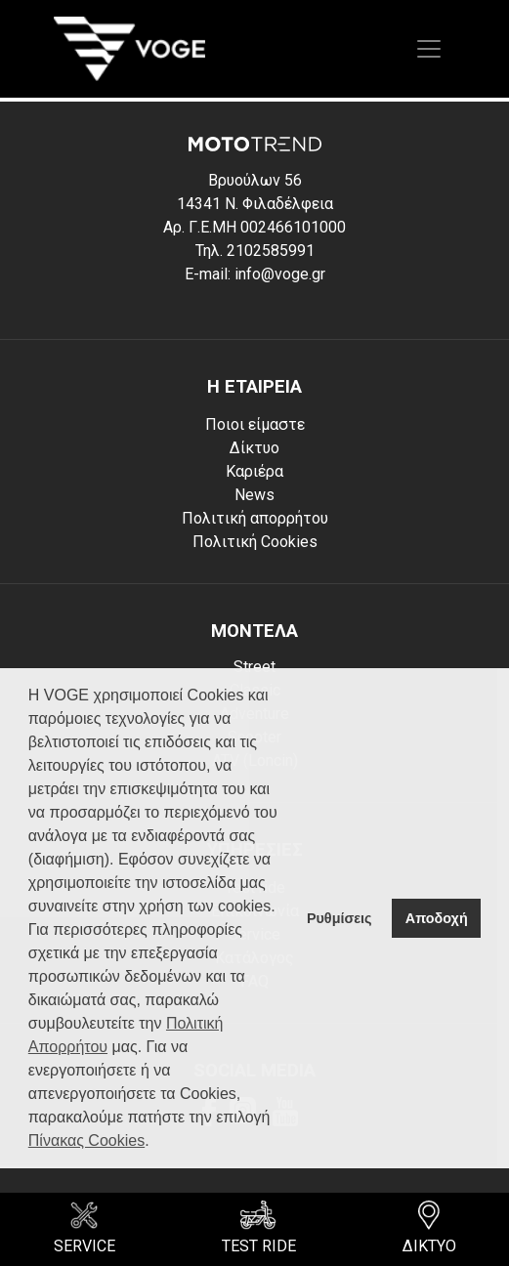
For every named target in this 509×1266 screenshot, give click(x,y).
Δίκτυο (254, 448)
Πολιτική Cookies (255, 541)
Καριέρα (254, 471)
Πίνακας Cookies (86, 1140)
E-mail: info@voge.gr (255, 274)
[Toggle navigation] (429, 48)
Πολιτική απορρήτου (255, 518)
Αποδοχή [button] (436, 918)
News (254, 494)
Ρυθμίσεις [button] (339, 918)
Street (254, 666)
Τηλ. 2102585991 (255, 250)
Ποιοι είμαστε (255, 424)
